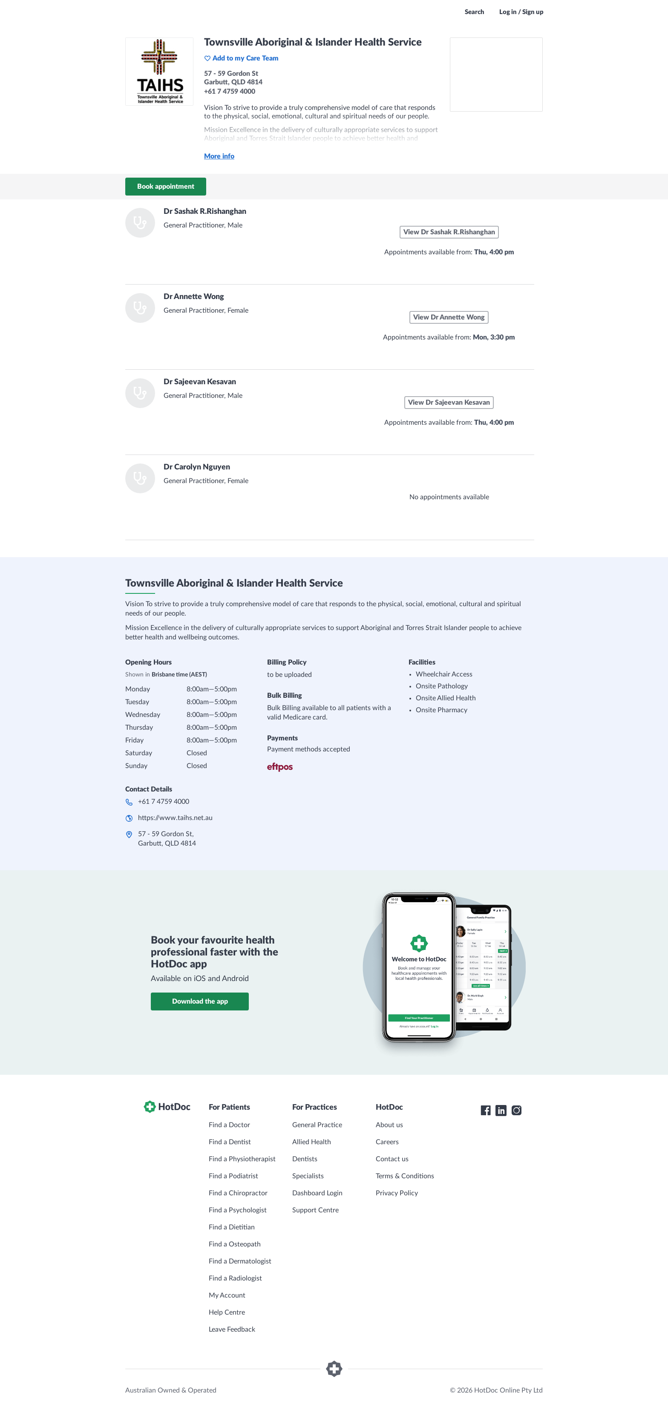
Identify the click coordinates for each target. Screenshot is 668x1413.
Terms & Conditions (405, 1176)
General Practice (317, 1125)
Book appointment (165, 186)
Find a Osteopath (235, 1244)
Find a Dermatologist (240, 1261)
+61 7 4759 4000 (163, 801)
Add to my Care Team (241, 58)
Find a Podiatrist (233, 1176)
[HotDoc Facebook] (485, 1110)
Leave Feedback (232, 1329)
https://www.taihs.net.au (175, 817)
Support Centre (315, 1210)
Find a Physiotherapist (242, 1159)
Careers (387, 1142)
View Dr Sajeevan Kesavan (449, 402)
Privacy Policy (397, 1193)
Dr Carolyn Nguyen (197, 467)
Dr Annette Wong (194, 297)
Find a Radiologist (235, 1278)
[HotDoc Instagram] (516, 1110)
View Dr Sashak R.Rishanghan (449, 232)
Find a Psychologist (238, 1210)
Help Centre (227, 1312)
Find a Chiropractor (238, 1193)
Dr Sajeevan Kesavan (200, 382)
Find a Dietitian (232, 1227)
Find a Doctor (229, 1125)
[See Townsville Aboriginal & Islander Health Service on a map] (496, 74)
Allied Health (311, 1142)
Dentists (304, 1159)
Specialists (308, 1176)
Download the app (200, 1001)
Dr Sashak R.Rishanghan (205, 212)
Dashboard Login (317, 1193)
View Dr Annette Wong (449, 317)
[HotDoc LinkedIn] (501, 1110)
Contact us (392, 1159)
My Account (227, 1295)
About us (389, 1125)
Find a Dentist (230, 1142)
